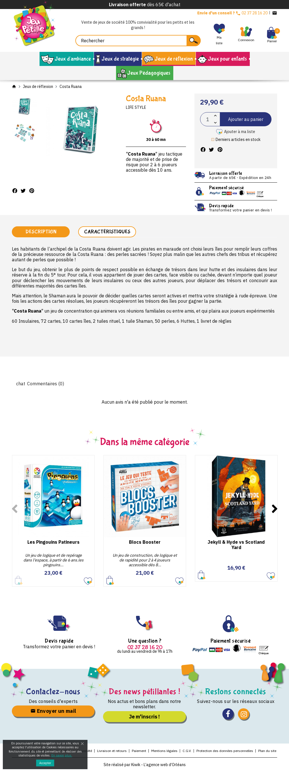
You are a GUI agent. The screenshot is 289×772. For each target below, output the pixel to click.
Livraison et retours (112, 751)
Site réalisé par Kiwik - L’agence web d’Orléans (145, 764)
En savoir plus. (61, 755)
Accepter (45, 763)
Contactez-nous (53, 691)
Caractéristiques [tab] (107, 232)
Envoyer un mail (53, 711)
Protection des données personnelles (224, 751)
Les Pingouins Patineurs (53, 542)
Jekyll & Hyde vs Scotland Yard (236, 544)
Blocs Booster (145, 542)
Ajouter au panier (245, 119)
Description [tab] (40, 232)
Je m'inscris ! (144, 716)
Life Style (136, 107)
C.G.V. (187, 751)
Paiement (139, 751)
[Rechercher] (138, 40)
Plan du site (267, 751)
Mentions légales (164, 751)
